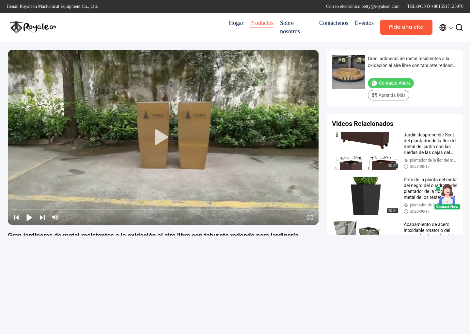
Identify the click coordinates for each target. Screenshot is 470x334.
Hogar (236, 23)
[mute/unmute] (55, 217)
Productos (262, 23)
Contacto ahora (391, 83)
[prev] (16, 217)
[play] (163, 137)
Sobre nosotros (290, 27)
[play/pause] (29, 217)
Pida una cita (406, 27)
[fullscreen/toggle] (310, 217)
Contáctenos (333, 23)
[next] (42, 217)
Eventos (364, 23)
